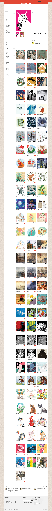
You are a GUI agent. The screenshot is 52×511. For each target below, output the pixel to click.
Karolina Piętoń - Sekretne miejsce (39, 291)
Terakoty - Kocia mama (40, 236)
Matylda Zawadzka (8, 76)
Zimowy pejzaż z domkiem (18, 73)
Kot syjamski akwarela (40, 413)
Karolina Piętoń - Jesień (19, 304)
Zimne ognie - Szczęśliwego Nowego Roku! (19, 101)
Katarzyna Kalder (7, 74)
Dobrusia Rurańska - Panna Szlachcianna (29, 359)
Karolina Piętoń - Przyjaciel (39, 196)
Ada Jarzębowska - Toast (29, 454)
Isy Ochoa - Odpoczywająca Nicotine (30, 332)
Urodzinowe (7, 39)
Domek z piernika (39, 73)
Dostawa (25, 1)
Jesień (6, 17)
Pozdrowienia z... (7, 31)
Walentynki (7, 41)
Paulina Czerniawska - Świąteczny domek (40, 128)
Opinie (22, 1)
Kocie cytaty (7, 18)
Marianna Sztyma (7, 64)
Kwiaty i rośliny (7, 24)
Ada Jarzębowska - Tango (18, 454)
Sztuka (6, 38)
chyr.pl (45, 509)
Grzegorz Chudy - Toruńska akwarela (29, 250)
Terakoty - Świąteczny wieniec (29, 155)
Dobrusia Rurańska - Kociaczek (18, 345)
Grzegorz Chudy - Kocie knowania (30, 291)
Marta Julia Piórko (7, 57)
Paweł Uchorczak (7, 62)
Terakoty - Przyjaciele (29, 168)
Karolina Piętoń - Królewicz (18, 209)
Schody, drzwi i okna (8, 36)
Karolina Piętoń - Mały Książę (29, 304)
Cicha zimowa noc (29, 73)
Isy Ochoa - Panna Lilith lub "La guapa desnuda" (19, 332)
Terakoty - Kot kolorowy (19, 236)
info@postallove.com (37, 501)
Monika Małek (7, 70)
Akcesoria (16, 1)
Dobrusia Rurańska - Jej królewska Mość (19, 359)
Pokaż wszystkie (45, 486)
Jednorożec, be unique (29, 440)
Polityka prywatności (8, 501)
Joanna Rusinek (7, 67)
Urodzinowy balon (18, 399)
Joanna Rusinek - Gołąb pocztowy (19, 114)
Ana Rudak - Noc (29, 372)
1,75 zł (24, 60)
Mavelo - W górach (39, 372)
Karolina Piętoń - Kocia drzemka (40, 304)
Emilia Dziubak (7, 75)
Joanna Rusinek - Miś (40, 114)
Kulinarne (7, 23)
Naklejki (6, 51)
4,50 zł (23, 127)
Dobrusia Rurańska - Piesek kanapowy (40, 332)
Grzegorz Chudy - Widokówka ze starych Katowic (40, 278)
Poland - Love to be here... (8, 29)
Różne (6, 35)
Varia (6, 53)
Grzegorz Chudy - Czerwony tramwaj (39, 250)
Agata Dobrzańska (7, 56)
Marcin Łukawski (7, 61)
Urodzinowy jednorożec (30, 399)
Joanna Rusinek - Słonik (30, 114)
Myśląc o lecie (17, 413)
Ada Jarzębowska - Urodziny (39, 454)
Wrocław (6, 44)
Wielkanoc (7, 42)
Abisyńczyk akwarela (29, 413)
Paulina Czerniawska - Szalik (18, 196)
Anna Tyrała (7, 63)
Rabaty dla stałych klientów (8, 500)
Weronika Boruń (7, 68)
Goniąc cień (28, 100)
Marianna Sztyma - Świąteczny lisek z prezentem (29, 142)
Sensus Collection (7, 37)
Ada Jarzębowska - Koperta (18, 467)
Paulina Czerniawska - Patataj (29, 196)
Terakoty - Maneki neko (19, 250)
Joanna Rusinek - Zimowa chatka (29, 128)
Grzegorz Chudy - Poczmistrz (29, 277)
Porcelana (7, 52)
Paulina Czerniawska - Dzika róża (40, 182)
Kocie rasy (7, 19)
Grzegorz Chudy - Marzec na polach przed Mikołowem (19, 291)
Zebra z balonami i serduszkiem (18, 440)
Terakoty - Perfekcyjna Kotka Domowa (19, 223)
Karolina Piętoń (7, 73)
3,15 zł (24, 114)
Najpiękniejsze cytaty (8, 27)
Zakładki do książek (8, 45)
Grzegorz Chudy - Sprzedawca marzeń (18, 264)
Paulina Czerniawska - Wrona (40, 168)
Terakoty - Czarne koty (40, 209)
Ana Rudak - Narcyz (18, 372)
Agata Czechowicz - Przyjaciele (40, 386)
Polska (6, 30)
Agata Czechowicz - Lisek (18, 386)
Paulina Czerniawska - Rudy (29, 182)
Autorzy (20, 1)
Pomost (38, 100)
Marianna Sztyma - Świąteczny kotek (18, 141)
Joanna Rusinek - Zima (40, 141)
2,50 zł (23, 59)
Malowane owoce (39, 399)
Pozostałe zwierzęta (8, 32)
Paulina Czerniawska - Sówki (18, 182)
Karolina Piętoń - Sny (29, 209)
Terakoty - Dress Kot (29, 236)
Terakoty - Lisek (18, 168)
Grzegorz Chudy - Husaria (18, 277)
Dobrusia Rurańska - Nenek (29, 345)
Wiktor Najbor (7, 58)
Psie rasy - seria (7, 33)
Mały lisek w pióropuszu (40, 440)
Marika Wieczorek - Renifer (18, 481)
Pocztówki (12, 1)
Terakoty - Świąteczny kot (40, 155)
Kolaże (6, 20)
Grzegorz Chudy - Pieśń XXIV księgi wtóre (40, 264)
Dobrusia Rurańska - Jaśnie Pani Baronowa (40, 345)
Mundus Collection (7, 26)
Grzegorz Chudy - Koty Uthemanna (29, 264)
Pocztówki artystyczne (20, 8)
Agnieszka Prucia (7, 69)
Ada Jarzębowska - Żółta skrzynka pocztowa (30, 467)
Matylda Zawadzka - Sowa (26, 8)
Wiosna (6, 43)
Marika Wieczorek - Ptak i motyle (40, 467)
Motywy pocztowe (8, 25)
